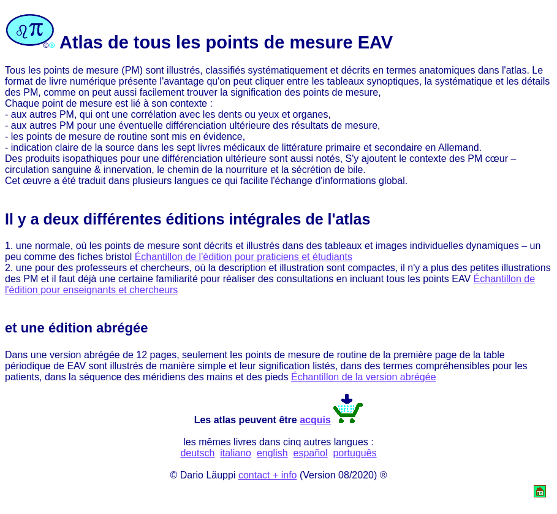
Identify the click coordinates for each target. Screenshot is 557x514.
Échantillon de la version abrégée (363, 377)
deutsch (197, 453)
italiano (235, 453)
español (311, 453)
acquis (315, 420)
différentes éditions (154, 219)
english (272, 453)
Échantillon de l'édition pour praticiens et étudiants (243, 256)
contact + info (267, 475)
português (354, 453)
